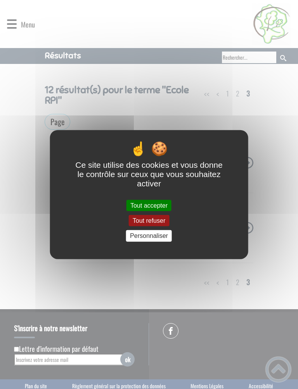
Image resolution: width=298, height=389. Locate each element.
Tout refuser (149, 220)
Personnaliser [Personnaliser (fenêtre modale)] (149, 235)
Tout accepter (149, 205)
